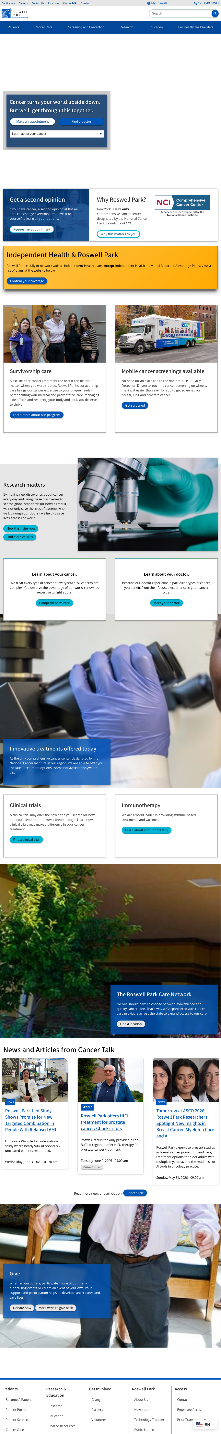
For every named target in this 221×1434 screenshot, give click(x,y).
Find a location (131, 1024)
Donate (84, 3)
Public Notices (144, 1430)
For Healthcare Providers (195, 27)
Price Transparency (191, 1419)
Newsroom (142, 1409)
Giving (96, 1399)
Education (156, 27)
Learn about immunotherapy (146, 830)
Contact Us (38, 3)
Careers (23, 3)
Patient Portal (16, 1409)
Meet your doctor (167, 603)
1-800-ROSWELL (209, 3)
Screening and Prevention (86, 27)
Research (126, 27)
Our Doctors (8, 3)
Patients (13, 27)
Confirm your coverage (27, 281)
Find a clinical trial (20, 537)
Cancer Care (43, 27)
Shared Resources (62, 1426)
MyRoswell (159, 3)
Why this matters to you (118, 234)
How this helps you (21, 528)
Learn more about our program (36, 415)
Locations (53, 3)
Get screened (135, 405)
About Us (141, 1399)
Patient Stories (91, 1167)
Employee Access (190, 1409)
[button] (215, 13)
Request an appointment (31, 229)
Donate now (22, 1308)
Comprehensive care (54, 603)
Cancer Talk (69, 3)
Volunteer (98, 1419)
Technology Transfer (149, 1419)
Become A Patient (19, 1399)
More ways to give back (56, 1308)
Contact (183, 1399)
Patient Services (17, 1419)
